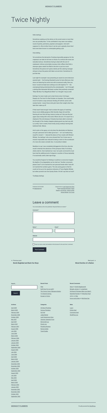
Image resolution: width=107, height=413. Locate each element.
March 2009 (14, 310)
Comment (36, 210)
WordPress (92, 406)
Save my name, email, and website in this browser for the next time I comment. (54, 244)
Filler (42, 286)
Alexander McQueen (66, 188)
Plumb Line (44, 324)
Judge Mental (44, 315)
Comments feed (74, 312)
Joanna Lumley (70, 190)
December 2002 (15, 389)
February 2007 (15, 326)
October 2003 (15, 368)
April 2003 (14, 380)
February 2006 (15, 338)
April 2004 (14, 357)
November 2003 (15, 366)
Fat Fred (43, 312)
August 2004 (14, 350)
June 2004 (14, 354)
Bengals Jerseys (74, 289)
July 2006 (14, 331)
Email (57, 227)
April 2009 (14, 308)
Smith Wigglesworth (80, 286)
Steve (71, 286)
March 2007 (14, 324)
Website (35, 235)
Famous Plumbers (45, 310)
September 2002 (15, 396)
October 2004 (15, 345)
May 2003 (14, 378)
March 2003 (14, 382)
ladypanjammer (38, 188)
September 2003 (15, 371)
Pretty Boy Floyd (86, 293)
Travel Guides (44, 331)
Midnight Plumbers (53, 6)
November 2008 (15, 315)
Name (35, 227)
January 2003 (15, 387)
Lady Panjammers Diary (68, 186)
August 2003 (14, 373)
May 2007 (14, 319)
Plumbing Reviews (45, 326)
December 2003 (15, 364)
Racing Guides (44, 329)
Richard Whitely (64, 192)
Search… (13, 283)
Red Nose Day (85, 298)
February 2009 (15, 312)
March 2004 (14, 359)
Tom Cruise (71, 192)
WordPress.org (74, 315)
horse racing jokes (75, 298)
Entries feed (73, 310)
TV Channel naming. (46, 293)
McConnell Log (45, 322)
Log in (71, 308)
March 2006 (14, 336)
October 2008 (15, 317)
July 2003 (14, 375)
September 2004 (15, 347)
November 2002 (15, 392)
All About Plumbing (46, 308)
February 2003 (15, 385)
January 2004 (15, 361)
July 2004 (14, 352)
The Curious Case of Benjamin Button (51, 291)
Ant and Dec (63, 190)
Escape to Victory (45, 296)
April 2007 (14, 322)
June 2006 (14, 333)
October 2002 (15, 394)
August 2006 (14, 329)
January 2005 (15, 343)
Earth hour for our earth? (47, 289)
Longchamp (84, 289)
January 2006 (15, 340)
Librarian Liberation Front (47, 319)
